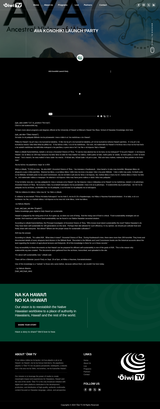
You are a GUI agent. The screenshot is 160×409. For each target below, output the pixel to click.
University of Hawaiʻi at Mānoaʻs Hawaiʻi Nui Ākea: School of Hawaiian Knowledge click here (97, 130)
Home (36, 5)
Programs (62, 5)
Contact (103, 5)
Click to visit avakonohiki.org (26, 125)
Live (77, 5)
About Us (48, 5)
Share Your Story (27, 325)
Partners (88, 5)
